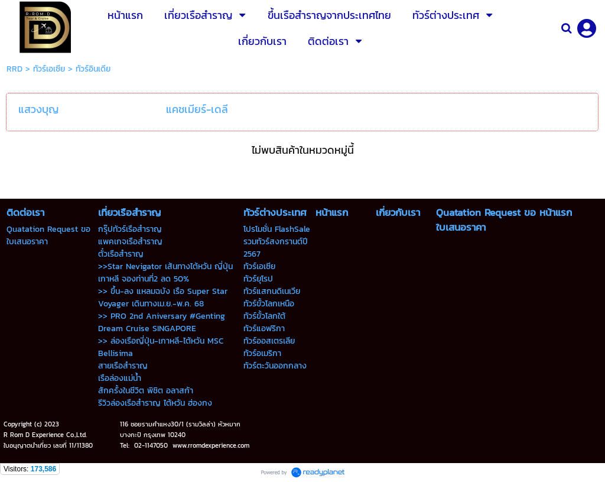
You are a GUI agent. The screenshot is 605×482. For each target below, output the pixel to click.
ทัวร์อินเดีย (93, 69)
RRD (14, 69)
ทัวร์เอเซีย (49, 69)
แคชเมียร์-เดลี (197, 109)
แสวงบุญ (38, 109)
